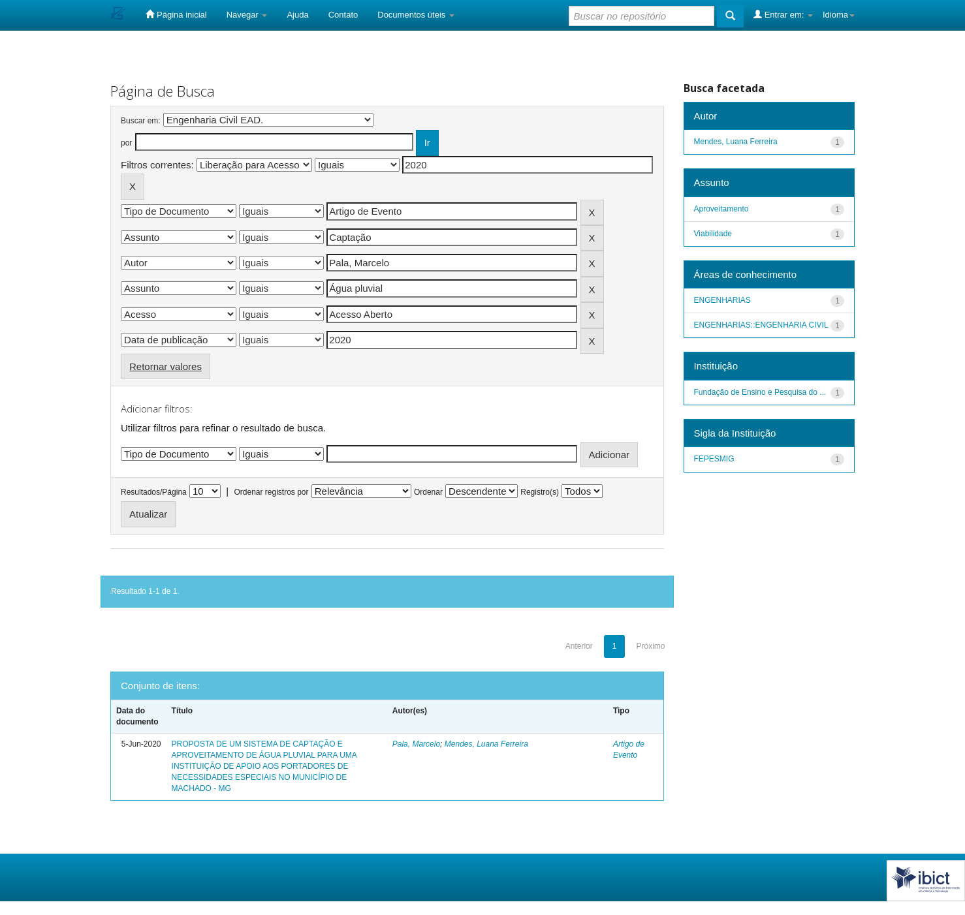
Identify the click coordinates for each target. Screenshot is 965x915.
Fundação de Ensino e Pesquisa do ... (760, 392)
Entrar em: (783, 14)
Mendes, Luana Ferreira (486, 744)
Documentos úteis (415, 15)
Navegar (247, 15)
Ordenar (428, 492)
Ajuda (297, 15)
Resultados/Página (154, 492)
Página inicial (176, 14)
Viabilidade (713, 233)
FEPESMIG (714, 458)
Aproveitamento (721, 208)
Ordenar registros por (271, 492)
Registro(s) (539, 492)
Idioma (839, 15)
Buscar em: (141, 120)
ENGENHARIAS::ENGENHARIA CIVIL (761, 325)
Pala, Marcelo (416, 744)
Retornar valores (165, 366)
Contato (343, 15)
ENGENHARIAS (722, 300)
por (126, 142)
